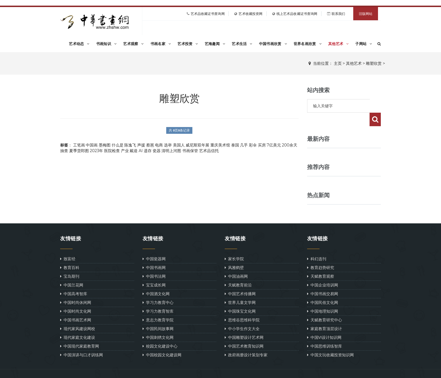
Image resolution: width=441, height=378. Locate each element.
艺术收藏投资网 (250, 13)
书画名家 (160, 43)
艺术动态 (79, 43)
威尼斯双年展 (197, 145)
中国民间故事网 (158, 315)
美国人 (179, 145)
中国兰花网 (71, 271)
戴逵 (134, 150)
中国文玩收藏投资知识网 (330, 341)
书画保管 (190, 150)
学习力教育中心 (158, 289)
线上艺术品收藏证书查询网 (296, 13)
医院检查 (112, 150)
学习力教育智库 (158, 297)
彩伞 (253, 145)
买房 (262, 145)
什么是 (117, 145)
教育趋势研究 (320, 254)
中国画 (92, 145)
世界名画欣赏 (307, 43)
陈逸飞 (130, 145)
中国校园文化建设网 (162, 341)
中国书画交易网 (322, 280)
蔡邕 (150, 145)
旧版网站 (365, 14)
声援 (141, 145)
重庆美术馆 (220, 145)
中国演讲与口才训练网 (81, 341)
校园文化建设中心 (160, 332)
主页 (338, 63)
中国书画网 (154, 254)
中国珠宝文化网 (240, 297)
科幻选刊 (316, 245)
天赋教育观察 (320, 262)
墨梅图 (105, 145)
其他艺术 (338, 43)
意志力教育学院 (158, 306)
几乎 (244, 145)
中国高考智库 (73, 280)
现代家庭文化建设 (77, 323)
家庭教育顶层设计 (324, 315)
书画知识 (106, 43)
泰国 (235, 145)
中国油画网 (236, 262)
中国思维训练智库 (324, 332)
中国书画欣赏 (273, 43)
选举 (168, 145)
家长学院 (234, 245)
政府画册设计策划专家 (246, 341)
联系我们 (338, 13)
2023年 (96, 150)
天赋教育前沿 (238, 271)
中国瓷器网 (154, 245)
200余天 (289, 145)
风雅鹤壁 (234, 254)
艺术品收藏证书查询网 (208, 13)
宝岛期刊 (69, 262)
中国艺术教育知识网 (244, 332)
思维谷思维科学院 (242, 306)
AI (141, 150)
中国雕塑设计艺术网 (244, 323)
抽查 (64, 150)
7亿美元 (274, 145)
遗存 (148, 150)
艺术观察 (133, 43)
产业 (125, 150)
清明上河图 (171, 150)
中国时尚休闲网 (75, 289)
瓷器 (157, 150)
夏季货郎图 (79, 150)
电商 (159, 145)
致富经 (67, 245)
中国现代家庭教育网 (79, 332)
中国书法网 (154, 262)
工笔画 (79, 145)
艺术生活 (242, 43)
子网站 (363, 43)
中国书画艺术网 (75, 306)
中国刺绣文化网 (158, 323)
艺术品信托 (209, 150)
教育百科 (69, 254)
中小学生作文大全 (242, 315)
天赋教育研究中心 (324, 306)
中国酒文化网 (156, 280)
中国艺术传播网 (240, 280)
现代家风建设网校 (77, 315)
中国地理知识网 (322, 297)
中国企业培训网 (322, 271)
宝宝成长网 (154, 271)
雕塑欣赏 (374, 63)
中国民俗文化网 (322, 289)
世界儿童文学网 (240, 289)
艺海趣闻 (215, 43)
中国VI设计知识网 (324, 323)
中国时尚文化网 (75, 297)
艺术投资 (187, 43)
